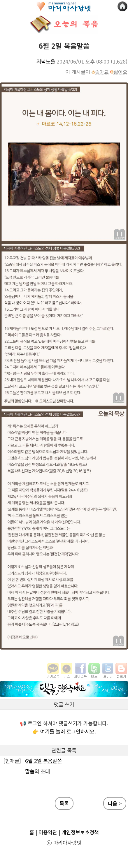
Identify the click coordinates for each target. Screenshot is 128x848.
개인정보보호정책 (80, 832)
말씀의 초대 (37, 771)
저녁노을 (45, 61)
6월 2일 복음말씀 (43, 760)
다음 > (115, 803)
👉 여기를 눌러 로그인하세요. (64, 731)
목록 (64, 803)
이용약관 (47, 832)
